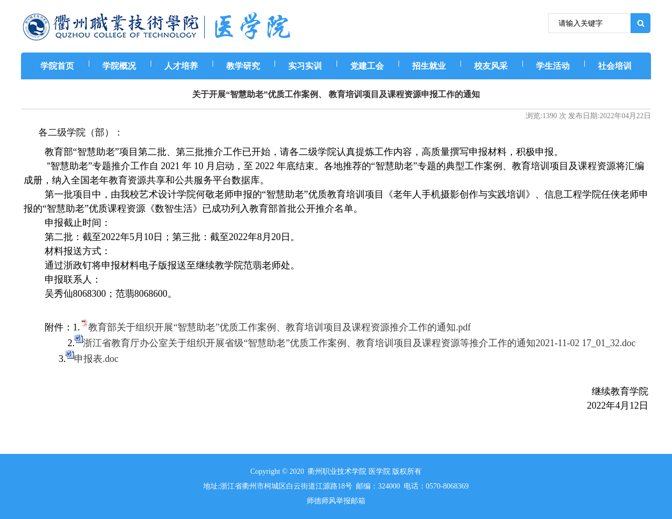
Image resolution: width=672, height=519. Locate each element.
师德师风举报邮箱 (336, 501)
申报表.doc (96, 359)
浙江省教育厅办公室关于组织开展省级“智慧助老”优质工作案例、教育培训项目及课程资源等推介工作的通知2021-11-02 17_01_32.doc (359, 343)
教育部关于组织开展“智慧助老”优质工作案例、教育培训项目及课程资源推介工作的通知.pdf (279, 327)
